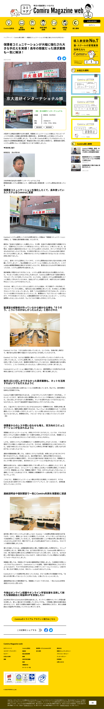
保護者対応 (25, 665)
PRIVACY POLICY (64, 705)
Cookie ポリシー (28, 705)
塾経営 (24, 651)
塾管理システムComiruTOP (43, 648)
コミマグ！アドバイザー (10, 651)
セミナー (6, 654)
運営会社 (59, 648)
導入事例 (38, 651)
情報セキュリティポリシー (64, 651)
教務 (23, 656)
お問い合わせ (60, 662)
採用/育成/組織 (26, 659)
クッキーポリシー (61, 656)
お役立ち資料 (7, 656)
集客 (23, 662)
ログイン (92, 25)
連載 (5, 659)
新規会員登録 (92, 21)
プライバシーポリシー (63, 654)
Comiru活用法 (26, 648)
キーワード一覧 (26, 667)
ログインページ (8, 648)
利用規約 (59, 659)
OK (93, 703)
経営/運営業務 (26, 654)
